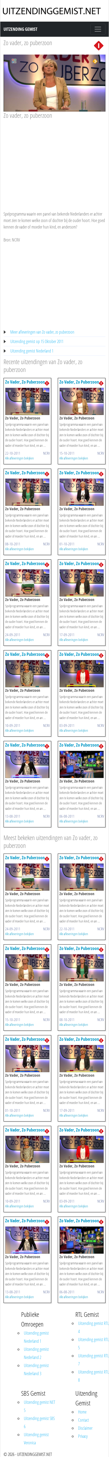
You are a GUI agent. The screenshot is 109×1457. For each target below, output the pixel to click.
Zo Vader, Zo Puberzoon (25, 382)
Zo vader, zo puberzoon (28, 42)
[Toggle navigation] (97, 29)
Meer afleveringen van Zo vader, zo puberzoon (42, 332)
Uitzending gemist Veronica (36, 1439)
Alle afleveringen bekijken (19, 458)
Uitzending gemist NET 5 (39, 1406)
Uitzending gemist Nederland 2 (36, 1353)
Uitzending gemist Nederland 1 (31, 351)
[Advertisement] (54, 160)
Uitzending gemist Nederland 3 (36, 1369)
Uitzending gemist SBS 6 (39, 1422)
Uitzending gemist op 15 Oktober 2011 (36, 341)
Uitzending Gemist (20, 29)
